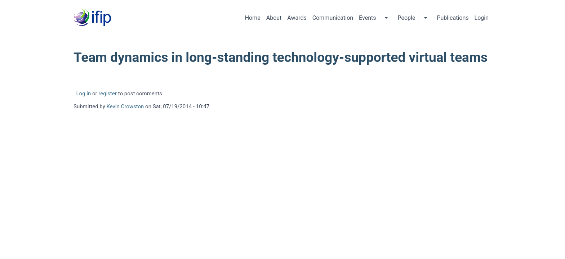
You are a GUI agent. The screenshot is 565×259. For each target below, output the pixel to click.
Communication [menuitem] (332, 17)
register (107, 93)
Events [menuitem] (367, 17)
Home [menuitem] (253, 17)
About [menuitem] (274, 17)
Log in (83, 93)
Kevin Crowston (125, 106)
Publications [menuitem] (452, 17)
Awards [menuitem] (296, 17)
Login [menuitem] (482, 17)
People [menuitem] (406, 17)
